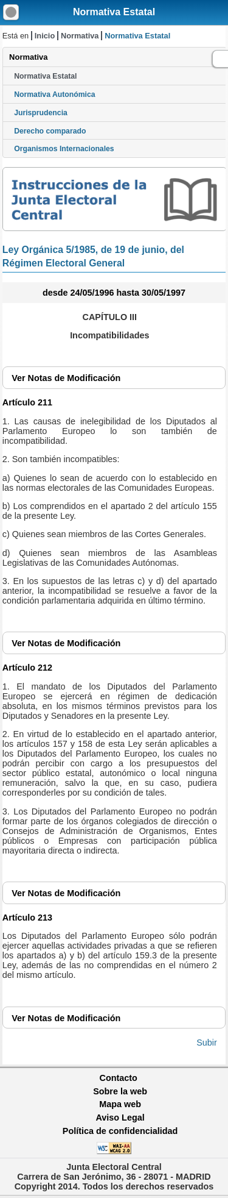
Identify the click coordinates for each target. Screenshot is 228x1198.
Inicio (45, 35)
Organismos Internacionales (64, 148)
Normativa (80, 35)
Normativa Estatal (114, 12)
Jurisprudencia (40, 113)
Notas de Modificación (66, 378)
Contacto (118, 1078)
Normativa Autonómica (54, 94)
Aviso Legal (119, 1117)
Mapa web (120, 1104)
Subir (206, 1042)
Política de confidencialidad (120, 1131)
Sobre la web (120, 1091)
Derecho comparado (50, 131)
